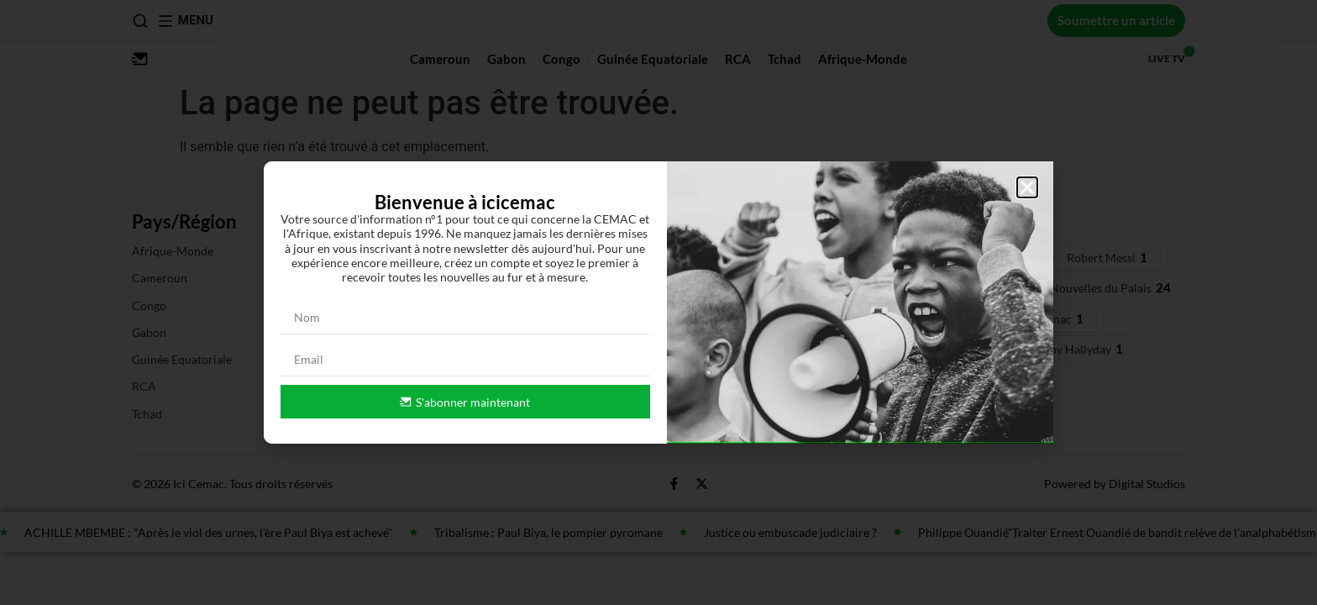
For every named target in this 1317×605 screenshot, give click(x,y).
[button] (1027, 187)
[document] (658, 302)
